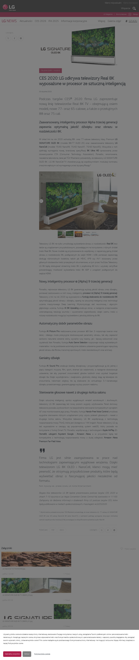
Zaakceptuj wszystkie (12, 654)
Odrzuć (26, 654)
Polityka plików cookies (42, 654)
